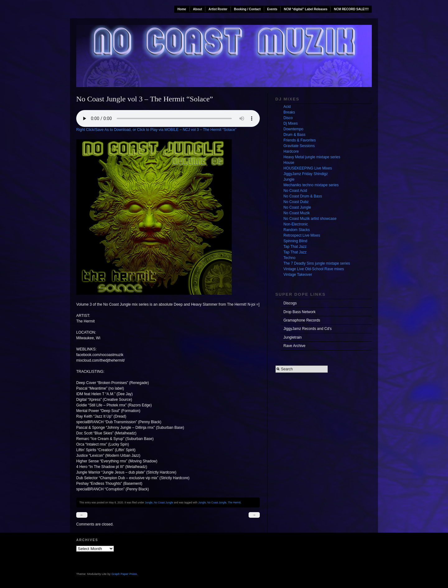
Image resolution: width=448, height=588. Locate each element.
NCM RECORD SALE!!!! (351, 9)
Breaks (289, 112)
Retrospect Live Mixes (301, 235)
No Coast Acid (295, 190)
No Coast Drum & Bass (302, 196)
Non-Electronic (295, 224)
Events (272, 9)
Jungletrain (292, 337)
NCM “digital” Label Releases (305, 9)
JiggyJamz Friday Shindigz (305, 174)
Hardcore (291, 151)
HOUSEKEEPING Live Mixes (307, 168)
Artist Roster (217, 9)
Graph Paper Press (124, 574)
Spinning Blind (295, 241)
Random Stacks (296, 230)
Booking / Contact (247, 9)
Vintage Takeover (297, 274)
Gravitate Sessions (299, 146)
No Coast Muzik (296, 213)
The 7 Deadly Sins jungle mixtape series (316, 263)
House (288, 162)
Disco (288, 118)
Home (181, 9)
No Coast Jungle (163, 502)
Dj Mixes (290, 123)
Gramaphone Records (301, 320)
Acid (287, 106)
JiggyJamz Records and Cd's (307, 328)
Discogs (290, 303)
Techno (289, 258)
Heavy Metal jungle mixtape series (311, 157)
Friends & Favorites (299, 140)
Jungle (149, 502)
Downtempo (293, 129)
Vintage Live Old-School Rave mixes (313, 269)
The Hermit (234, 502)
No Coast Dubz (296, 202)
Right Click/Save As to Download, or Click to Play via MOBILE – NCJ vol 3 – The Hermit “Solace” (156, 129)
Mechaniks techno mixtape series (310, 185)
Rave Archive (294, 346)
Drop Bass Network (299, 312)
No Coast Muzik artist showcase (310, 218)
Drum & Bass (294, 134)
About (197, 9)
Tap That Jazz (294, 246)
